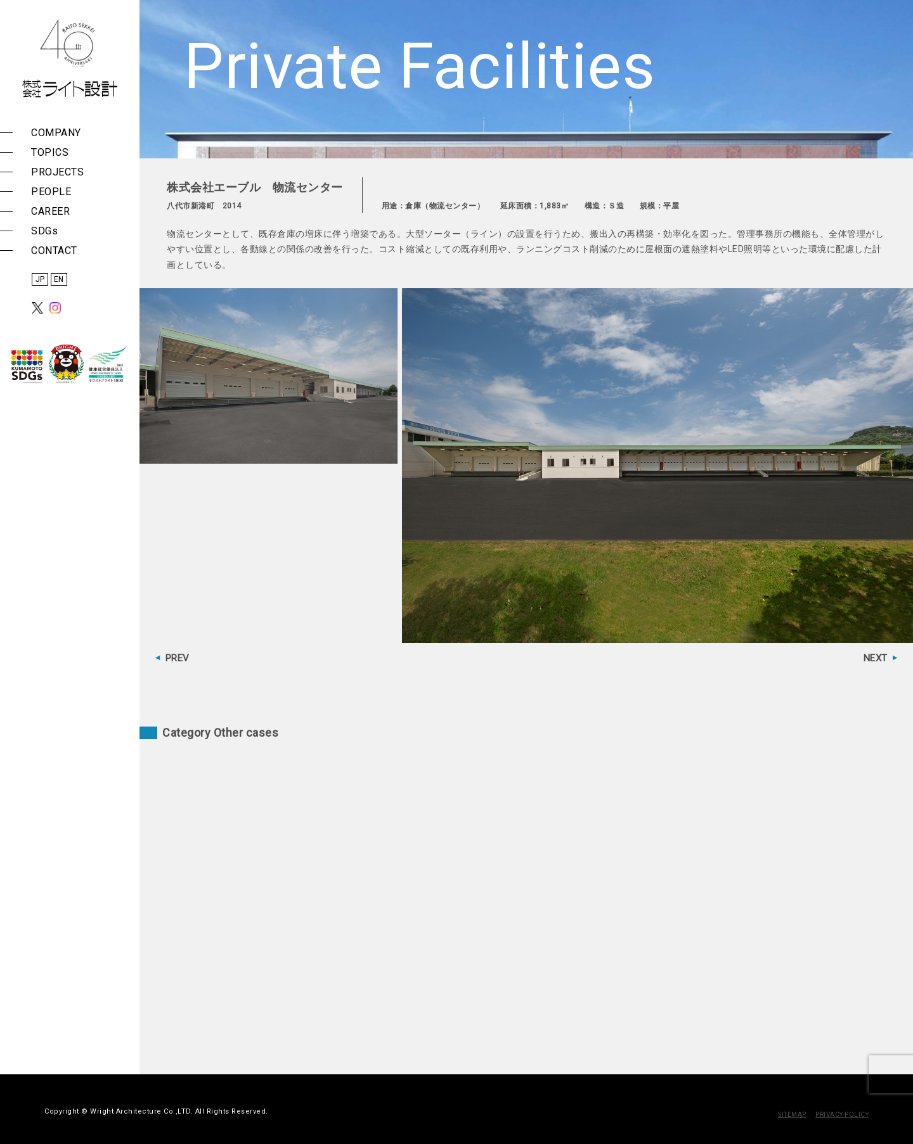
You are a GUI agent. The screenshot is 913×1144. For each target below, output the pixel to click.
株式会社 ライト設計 (69, 58)
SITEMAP (792, 1114)
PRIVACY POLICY (842, 1114)
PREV (177, 658)
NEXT (876, 658)
